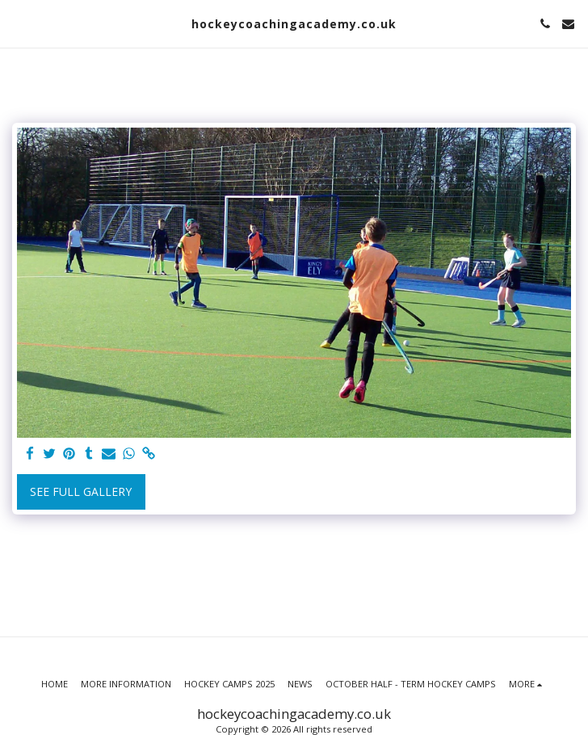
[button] (18, 23)
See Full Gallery (81, 491)
